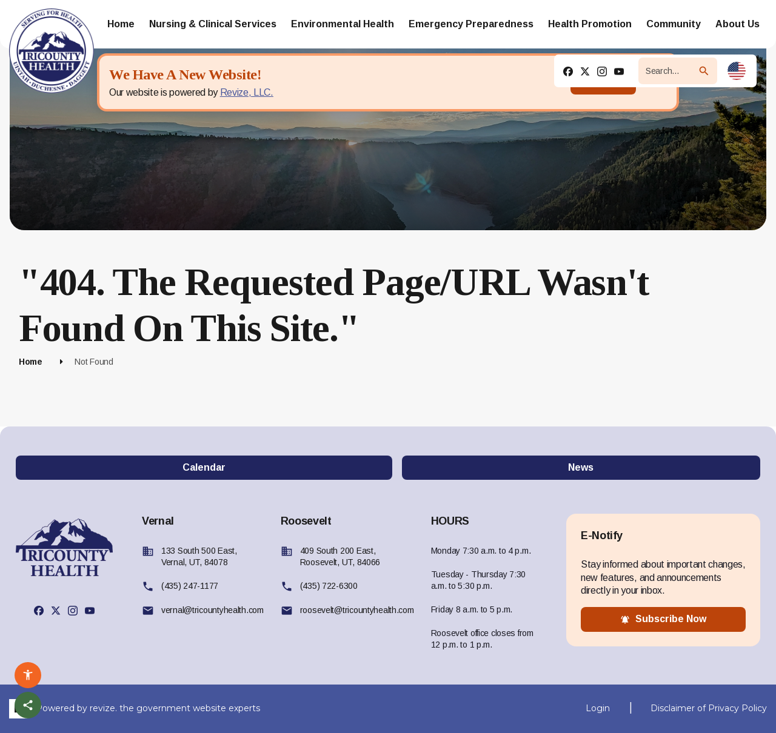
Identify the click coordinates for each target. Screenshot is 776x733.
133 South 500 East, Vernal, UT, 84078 (199, 556)
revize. (103, 707)
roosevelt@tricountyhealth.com (357, 610)
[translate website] (737, 71)
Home (30, 361)
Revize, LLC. (246, 92)
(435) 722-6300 (329, 586)
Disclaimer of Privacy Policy (709, 708)
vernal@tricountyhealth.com (212, 610)
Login (598, 708)
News (581, 467)
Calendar (204, 467)
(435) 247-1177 (189, 586)
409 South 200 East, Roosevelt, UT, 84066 (340, 556)
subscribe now (663, 619)
